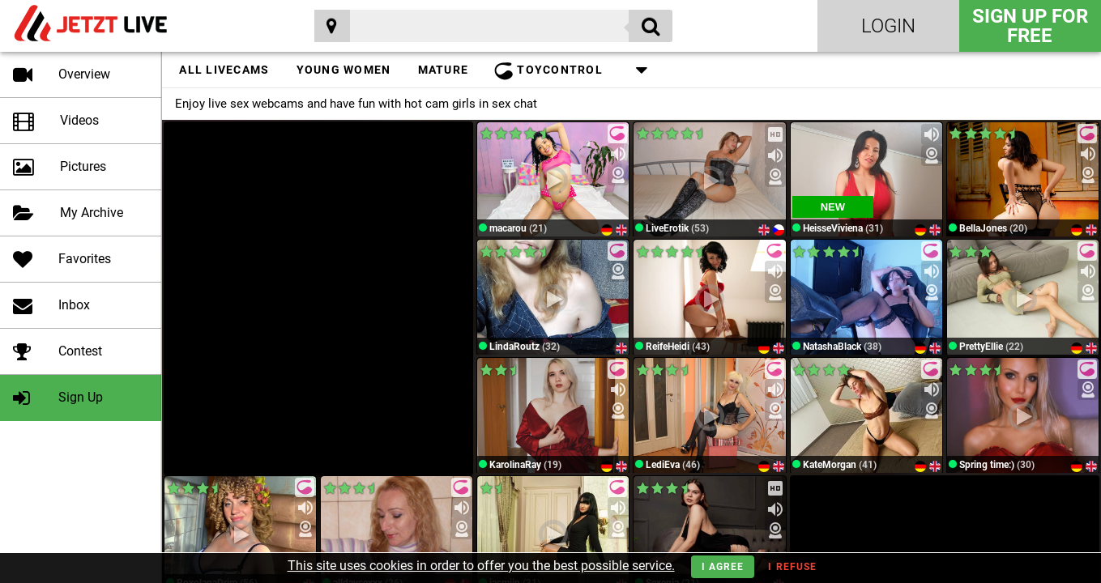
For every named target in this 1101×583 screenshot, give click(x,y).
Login (888, 26)
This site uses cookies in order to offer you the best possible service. (481, 565)
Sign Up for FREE (1030, 26)
